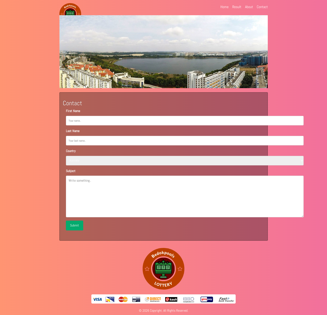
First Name (73, 111)
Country (70, 151)
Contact (262, 6)
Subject (70, 171)
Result (236, 6)
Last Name (72, 131)
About (249, 6)
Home (224, 6)
